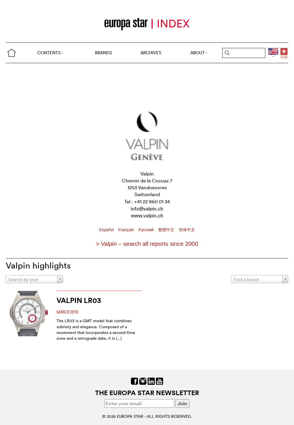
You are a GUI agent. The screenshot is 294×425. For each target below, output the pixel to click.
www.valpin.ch (147, 215)
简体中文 (187, 229)
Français (126, 229)
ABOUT (199, 52)
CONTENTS (50, 52)
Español (107, 229)
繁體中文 (166, 229)
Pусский (146, 229)
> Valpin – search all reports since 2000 (147, 244)
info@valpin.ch (147, 208)
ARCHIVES (150, 52)
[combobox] (34, 279)
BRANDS (103, 52)
